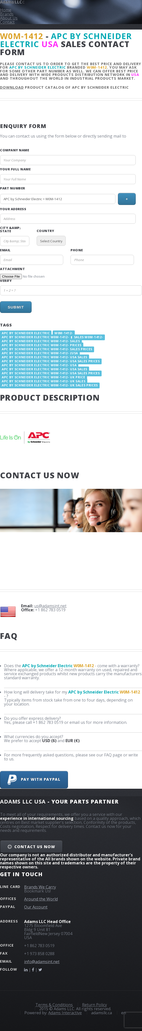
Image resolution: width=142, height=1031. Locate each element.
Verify (6, 280)
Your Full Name (15, 169)
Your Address (13, 209)
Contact (7, 22)
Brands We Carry (40, 887)
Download (12, 87)
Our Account (35, 907)
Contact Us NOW (34, 846)
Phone (76, 250)
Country (45, 231)
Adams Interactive (65, 1012)
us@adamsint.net (50, 606)
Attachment (12, 269)
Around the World (41, 899)
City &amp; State (10, 229)
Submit (16, 307)
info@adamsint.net (41, 961)
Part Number (12, 188)
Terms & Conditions (54, 1004)
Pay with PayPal (34, 780)
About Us (9, 18)
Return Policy (94, 1004)
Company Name (14, 150)
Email (5, 250)
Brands (7, 14)
